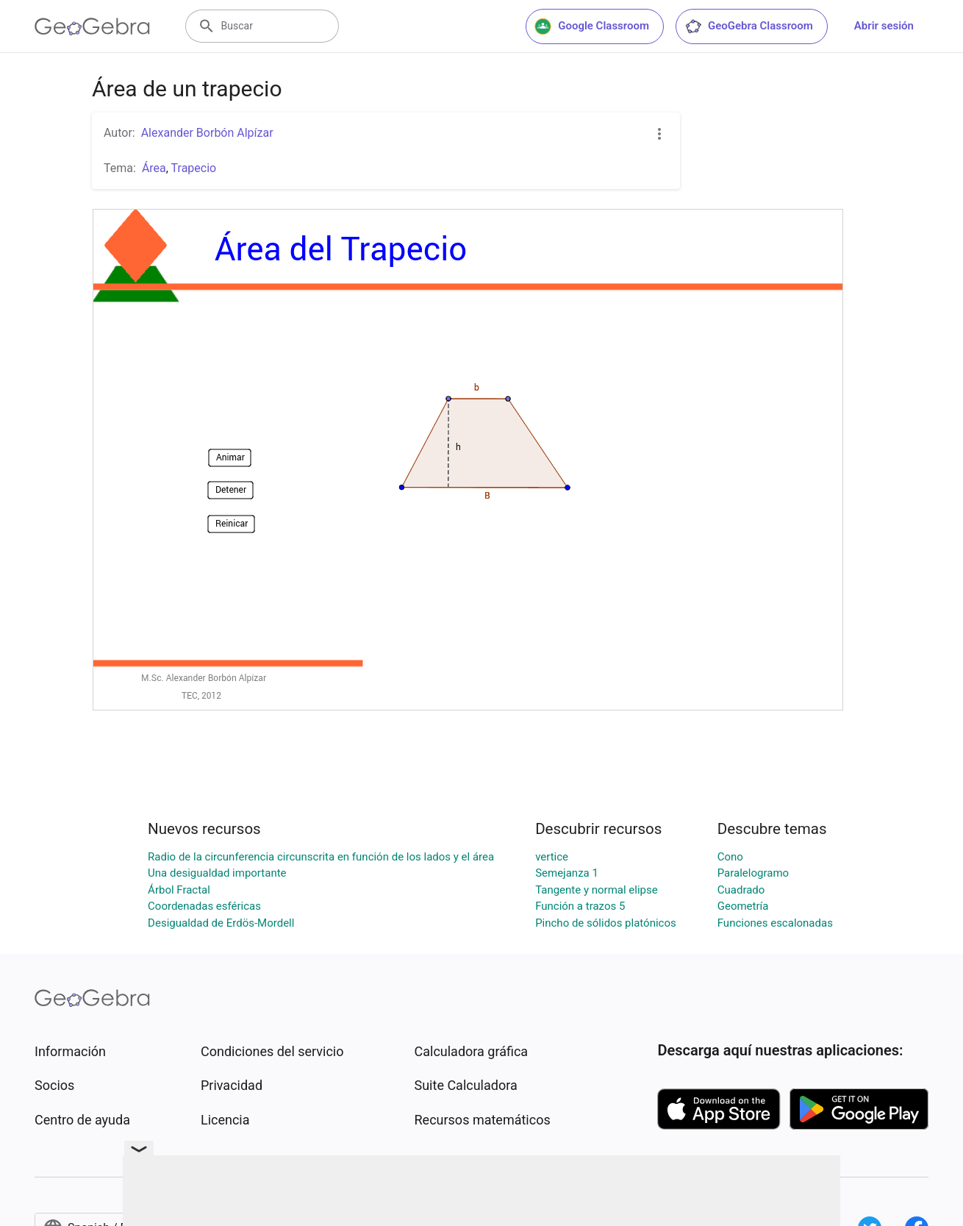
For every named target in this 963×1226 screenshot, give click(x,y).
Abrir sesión (884, 25)
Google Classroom (591, 26)
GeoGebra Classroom (748, 26)
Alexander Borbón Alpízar (207, 133)
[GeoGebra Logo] (92, 26)
